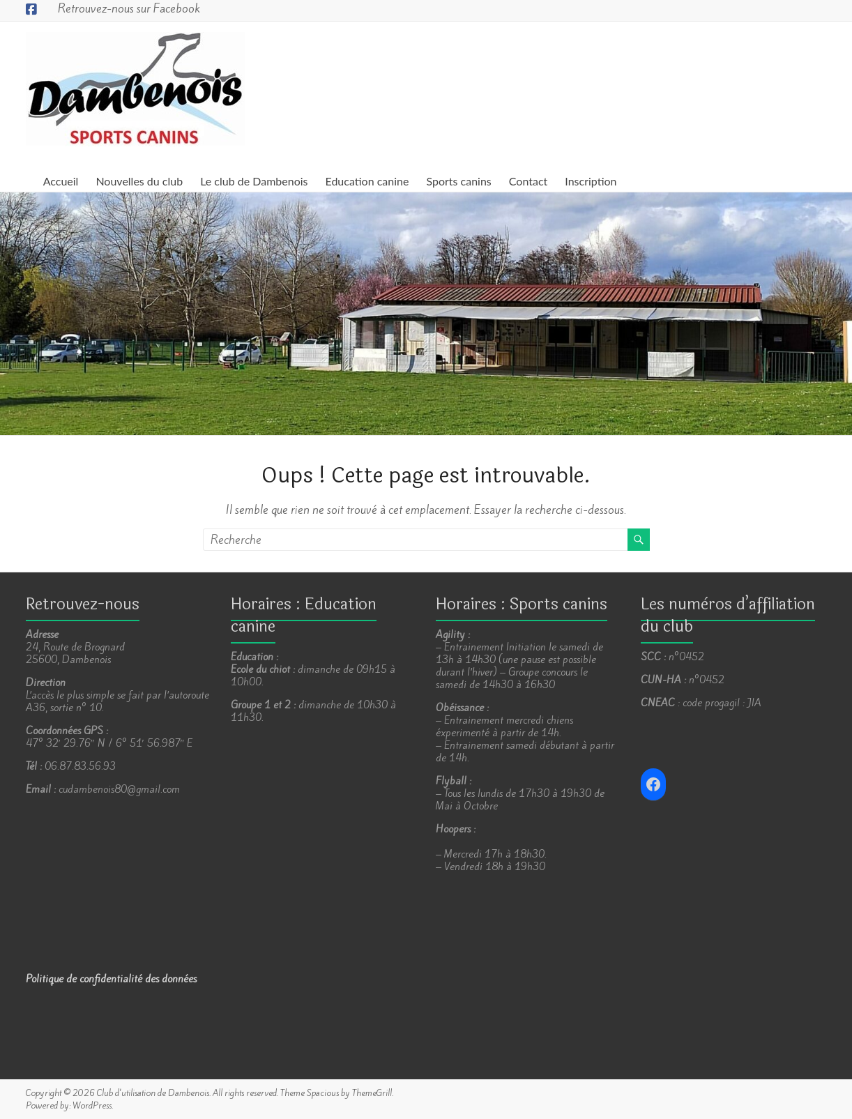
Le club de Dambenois (253, 181)
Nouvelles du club (139, 181)
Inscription (590, 181)
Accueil (61, 181)
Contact (528, 181)
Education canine (367, 181)
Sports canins (458, 181)
